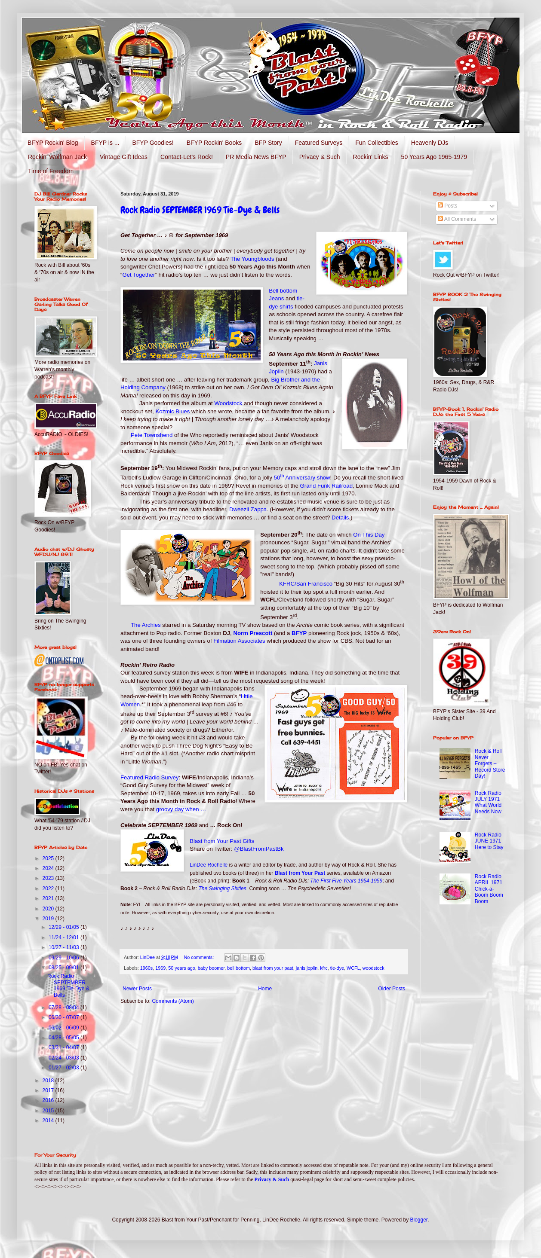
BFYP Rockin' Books (214, 142)
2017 (49, 1090)
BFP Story (268, 142)
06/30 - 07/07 (64, 1017)
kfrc (323, 968)
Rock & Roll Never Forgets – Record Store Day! (490, 763)
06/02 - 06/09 (64, 1028)
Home (265, 989)
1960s (146, 968)
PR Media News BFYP (256, 156)
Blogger (419, 1220)
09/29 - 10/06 (64, 958)
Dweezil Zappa (248, 509)
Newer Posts (137, 989)
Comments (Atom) (173, 1001)
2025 (49, 858)
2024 (49, 868)
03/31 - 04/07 (64, 1047)
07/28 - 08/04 (64, 1008)
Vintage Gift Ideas (124, 156)
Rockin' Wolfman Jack (57, 156)
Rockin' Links (370, 156)
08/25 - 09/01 (64, 968)
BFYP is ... (105, 142)
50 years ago (181, 968)
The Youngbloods (252, 259)
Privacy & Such (319, 156)
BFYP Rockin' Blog (53, 142)
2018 (49, 1081)
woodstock (373, 968)
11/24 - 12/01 (64, 937)
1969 (160, 968)
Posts (447, 206)
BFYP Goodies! (152, 142)
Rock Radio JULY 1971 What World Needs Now (488, 802)
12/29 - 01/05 (64, 927)
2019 (49, 919)
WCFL (353, 968)
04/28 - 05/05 (64, 1038)
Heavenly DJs (429, 142)
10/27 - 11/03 (64, 947)
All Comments (457, 219)
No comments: (199, 957)
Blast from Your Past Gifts (222, 841)
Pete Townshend (151, 435)
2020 (49, 909)
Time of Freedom (51, 171)
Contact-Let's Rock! (186, 156)
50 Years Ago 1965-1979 (434, 156)
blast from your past (272, 968)
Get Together (138, 275)
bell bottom (238, 968)
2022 (49, 888)
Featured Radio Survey (149, 777)
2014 (49, 1121)
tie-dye (337, 968)
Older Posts (391, 989)
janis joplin (306, 968)
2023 (49, 878)
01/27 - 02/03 (64, 1068)
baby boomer (211, 968)
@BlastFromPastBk (258, 849)
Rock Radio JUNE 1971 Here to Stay (489, 841)
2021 (49, 898)
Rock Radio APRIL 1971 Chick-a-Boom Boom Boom (489, 888)
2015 (49, 1111)
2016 (49, 1100)
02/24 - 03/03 (64, 1058)
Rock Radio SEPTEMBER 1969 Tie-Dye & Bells (200, 210)
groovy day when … (181, 809)
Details (340, 517)
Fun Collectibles (376, 142)
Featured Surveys (319, 142)
